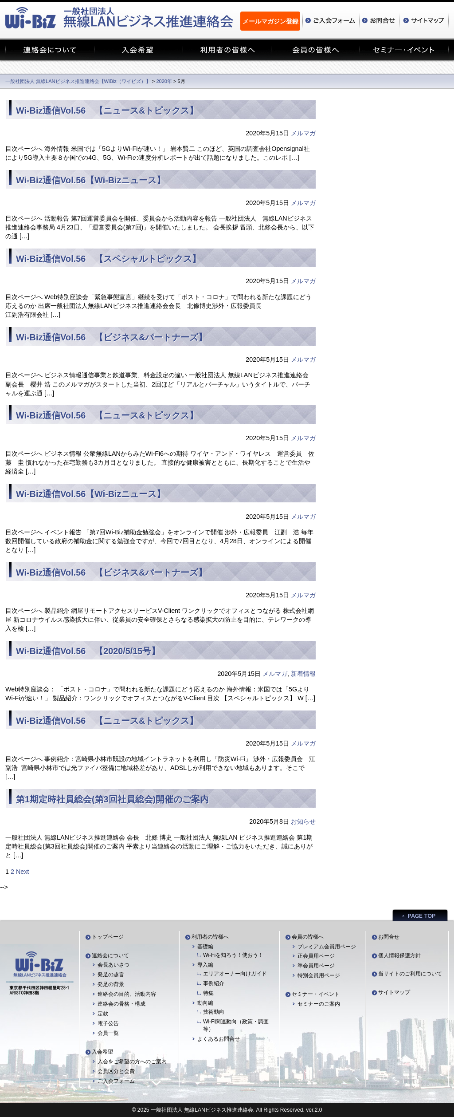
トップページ (108, 937)
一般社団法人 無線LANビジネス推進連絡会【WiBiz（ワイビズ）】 (78, 81)
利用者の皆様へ (210, 937)
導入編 (205, 965)
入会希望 (102, 1052)
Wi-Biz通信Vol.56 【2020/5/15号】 (88, 651)
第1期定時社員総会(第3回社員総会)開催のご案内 (112, 799)
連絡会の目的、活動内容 (127, 994)
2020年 (164, 81)
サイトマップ (394, 992)
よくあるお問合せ (218, 1039)
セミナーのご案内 (318, 1004)
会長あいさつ (113, 965)
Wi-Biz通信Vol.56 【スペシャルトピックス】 (108, 259)
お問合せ (388, 937)
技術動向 (213, 1012)
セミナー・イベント (316, 994)
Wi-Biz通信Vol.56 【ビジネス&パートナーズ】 (111, 337)
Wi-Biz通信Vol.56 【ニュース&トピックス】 (107, 110)
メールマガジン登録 (270, 21)
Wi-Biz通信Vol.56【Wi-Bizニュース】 (90, 180)
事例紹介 (213, 983)
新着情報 (303, 673)
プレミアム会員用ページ (326, 946)
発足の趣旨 (111, 974)
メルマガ (303, 133)
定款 (103, 1013)
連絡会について (110, 955)
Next (22, 871)
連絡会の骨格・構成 (121, 1004)
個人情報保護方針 (399, 955)
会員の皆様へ (308, 937)
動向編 (205, 1003)
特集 (208, 993)
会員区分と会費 (116, 1071)
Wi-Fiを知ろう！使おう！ (233, 955)
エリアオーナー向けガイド (235, 974)
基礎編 (205, 946)
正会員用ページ (316, 956)
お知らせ (303, 821)
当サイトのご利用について (410, 974)
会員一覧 (108, 1033)
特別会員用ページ (318, 975)
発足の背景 (111, 984)
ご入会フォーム (116, 1081)
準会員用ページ (316, 966)
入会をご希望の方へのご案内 (132, 1061)
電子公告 (108, 1023)
